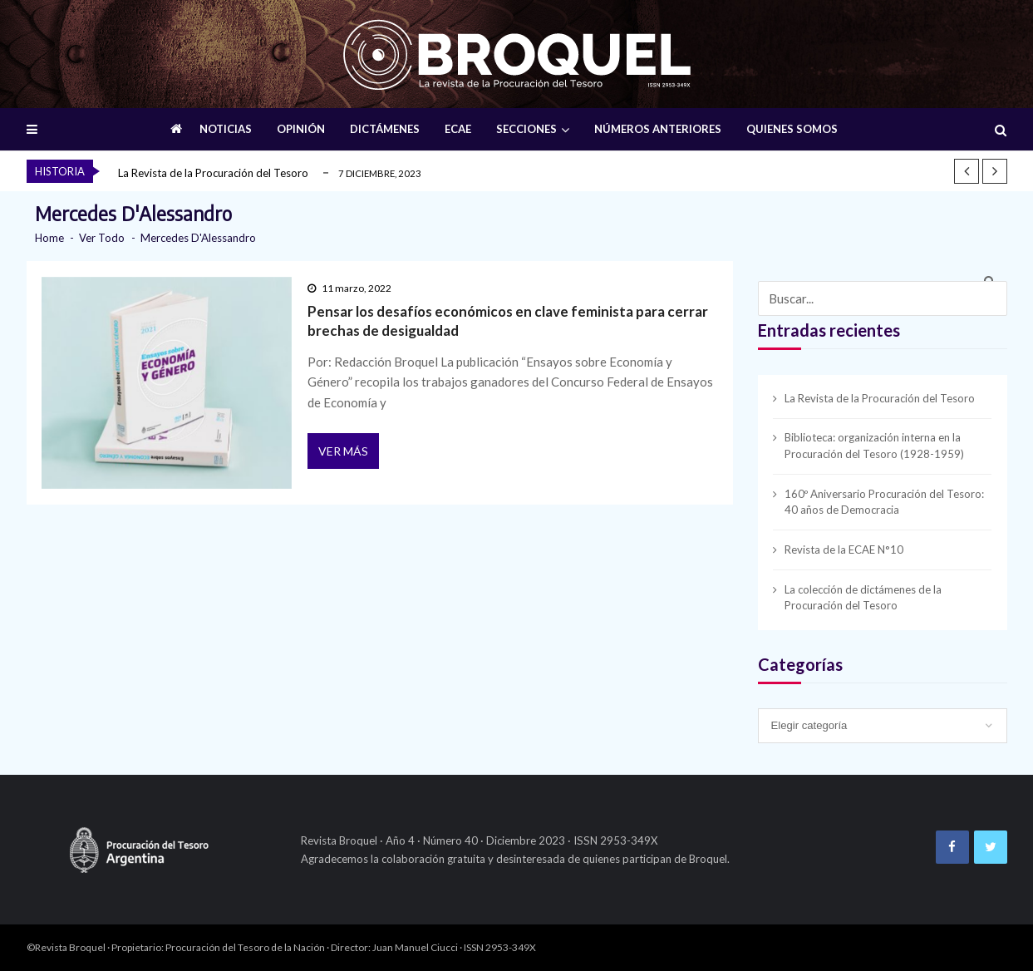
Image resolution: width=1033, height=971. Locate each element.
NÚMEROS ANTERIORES (657, 129)
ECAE (458, 129)
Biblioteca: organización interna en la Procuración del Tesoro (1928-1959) (874, 446)
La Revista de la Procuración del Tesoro (213, 173)
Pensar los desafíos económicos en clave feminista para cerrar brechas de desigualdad (507, 321)
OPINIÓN (301, 129)
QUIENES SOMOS (792, 129)
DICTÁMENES (385, 129)
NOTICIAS (225, 129)
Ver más (343, 451)
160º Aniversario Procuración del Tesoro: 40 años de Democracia (884, 502)
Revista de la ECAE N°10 (844, 549)
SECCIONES (526, 129)
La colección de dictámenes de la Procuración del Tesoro (863, 598)
